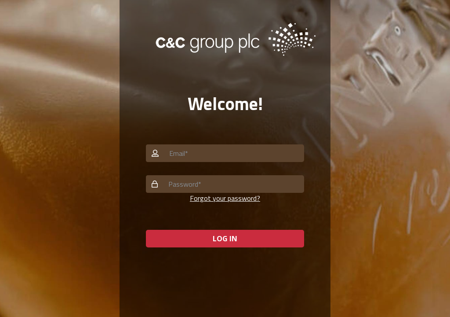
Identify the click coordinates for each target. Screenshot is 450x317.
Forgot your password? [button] (225, 198)
